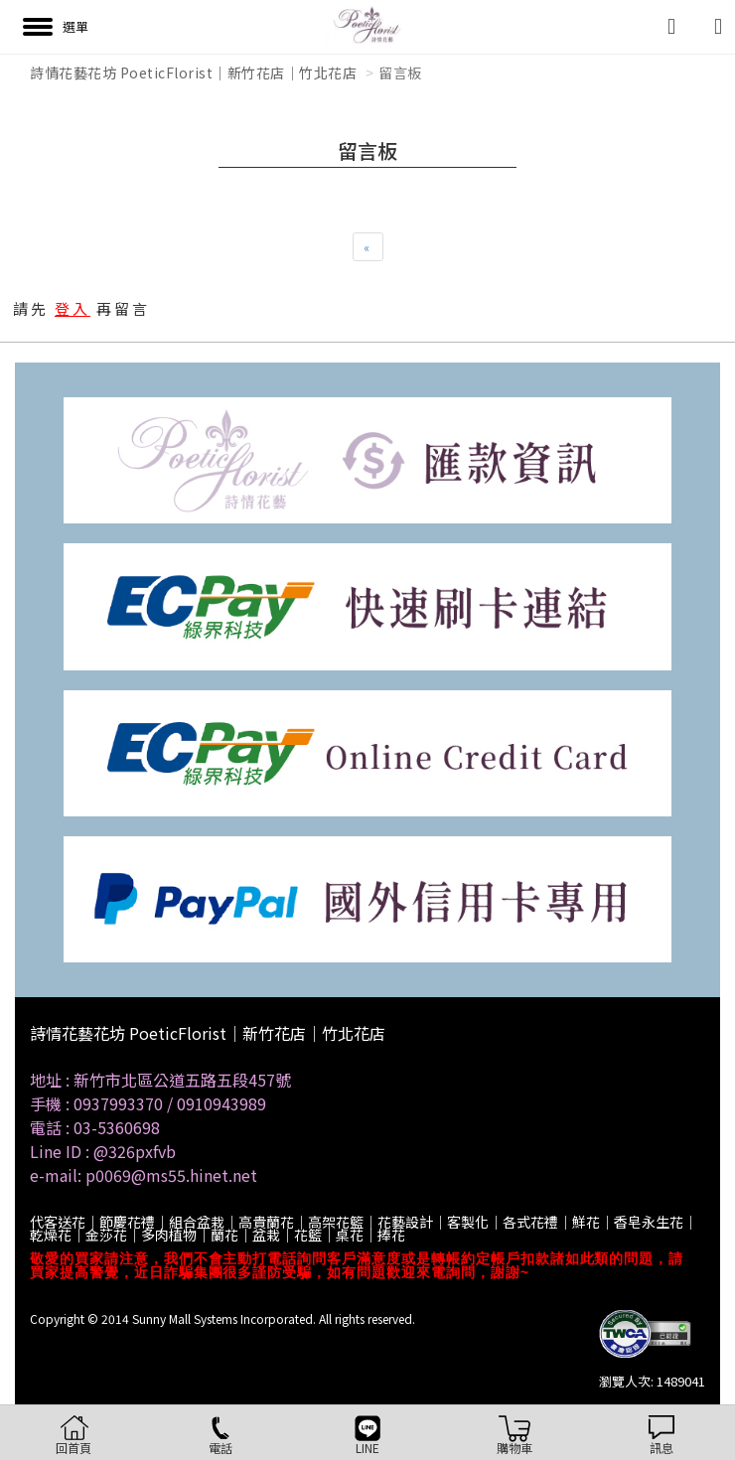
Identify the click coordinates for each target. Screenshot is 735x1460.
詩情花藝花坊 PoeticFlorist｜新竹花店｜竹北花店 (193, 72)
